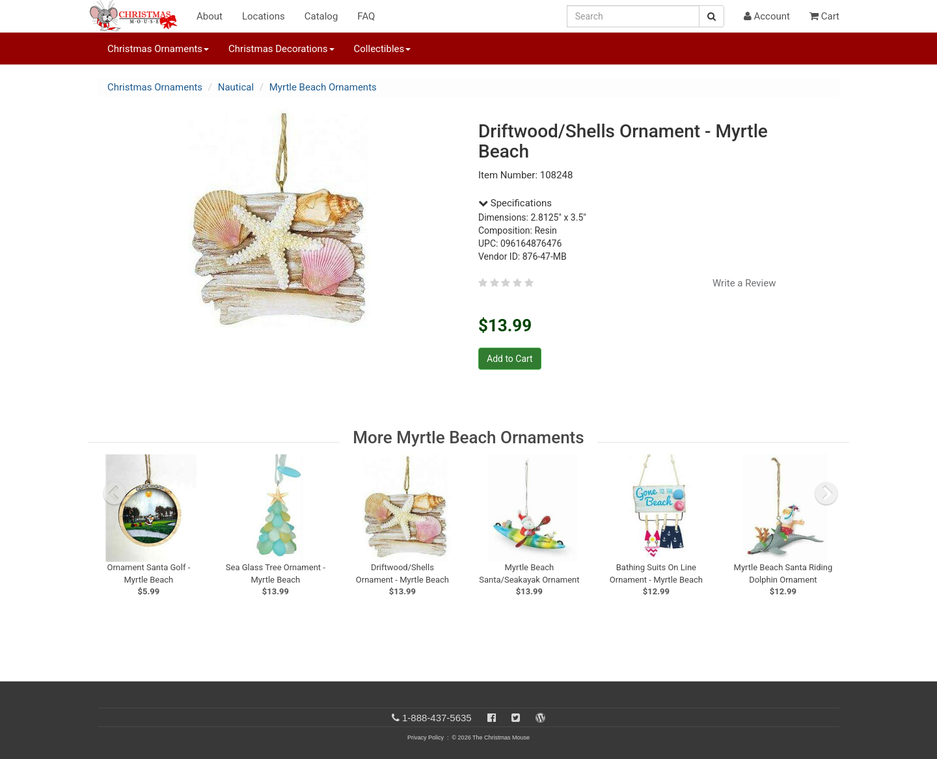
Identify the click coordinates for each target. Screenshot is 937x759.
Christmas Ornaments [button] (158, 49)
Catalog (321, 16)
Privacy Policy (425, 737)
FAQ (366, 16)
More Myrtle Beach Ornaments (468, 437)
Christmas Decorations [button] (281, 49)
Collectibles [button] (382, 49)
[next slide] (826, 493)
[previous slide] (115, 493)
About (210, 16)
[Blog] (540, 717)
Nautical (236, 87)
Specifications (515, 203)
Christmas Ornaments (154, 87)
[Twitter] (515, 717)
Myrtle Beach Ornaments (323, 87)
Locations (263, 16)
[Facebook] (491, 717)
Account (767, 16)
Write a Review (744, 283)
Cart (824, 16)
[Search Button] (711, 16)
